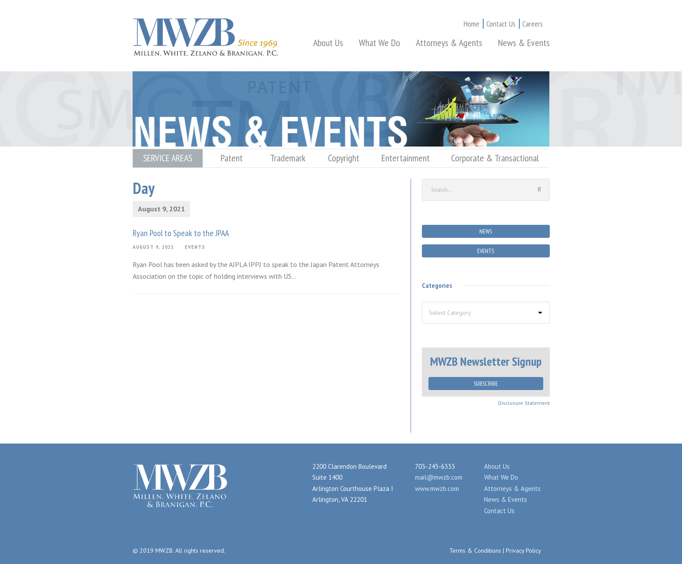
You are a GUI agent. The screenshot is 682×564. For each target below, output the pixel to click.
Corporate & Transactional (495, 158)
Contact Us (500, 24)
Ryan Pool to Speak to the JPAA (181, 233)
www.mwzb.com (437, 488)
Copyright (343, 158)
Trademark (287, 158)
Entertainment (405, 158)
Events (195, 247)
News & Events (524, 43)
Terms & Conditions (475, 550)
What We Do (379, 43)
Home (471, 24)
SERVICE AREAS (167, 158)
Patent (232, 158)
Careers (532, 24)
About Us (328, 43)
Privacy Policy (523, 550)
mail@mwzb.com (438, 477)
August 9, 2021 (153, 247)
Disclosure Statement (524, 403)
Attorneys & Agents (449, 43)
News (485, 231)
